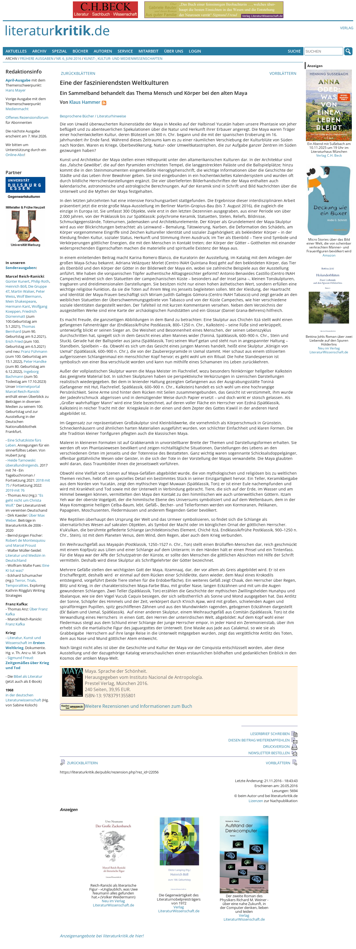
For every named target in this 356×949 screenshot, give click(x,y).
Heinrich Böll (16, 286)
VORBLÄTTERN (284, 73)
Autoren (103, 51)
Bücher (80, 51)
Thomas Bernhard (20, 329)
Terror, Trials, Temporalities (21, 583)
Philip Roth (40, 281)
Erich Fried (14, 341)
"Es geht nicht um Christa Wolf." (24, 500)
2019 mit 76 (15, 490)
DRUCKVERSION (280, 746)
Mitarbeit (149, 51)
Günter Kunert (17, 281)
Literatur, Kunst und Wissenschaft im (25, 642)
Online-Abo (15, 154)
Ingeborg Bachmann (22, 374)
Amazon (329, 255)
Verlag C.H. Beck (329, 155)
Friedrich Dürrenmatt (21, 314)
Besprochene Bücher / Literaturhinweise (93, 116)
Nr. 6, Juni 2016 (68, 58)
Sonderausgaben (21, 267)
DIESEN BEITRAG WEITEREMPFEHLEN (263, 740)
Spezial (59, 51)
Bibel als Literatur (28, 676)
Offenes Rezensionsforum (27, 117)
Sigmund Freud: (27, 662)
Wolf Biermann (29, 296)
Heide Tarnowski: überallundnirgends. (22, 463)
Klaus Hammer (84, 102)
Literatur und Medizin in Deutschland (25, 558)
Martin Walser (22, 291)
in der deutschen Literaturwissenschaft (23, 697)
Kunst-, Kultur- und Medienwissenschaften (123, 58)
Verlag (346, 27)
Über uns (173, 51)
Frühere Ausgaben (36, 58)
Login (195, 51)
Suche (294, 51)
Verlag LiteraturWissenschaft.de (178, 908)
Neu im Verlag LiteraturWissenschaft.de (113, 902)
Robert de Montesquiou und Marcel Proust (25, 543)
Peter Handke (35, 361)
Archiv (39, 51)
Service (125, 51)
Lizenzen (256, 800)
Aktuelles (16, 51)
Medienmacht (17, 108)
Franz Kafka (15, 624)
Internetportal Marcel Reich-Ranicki (23, 389)
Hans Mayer (16, 90)
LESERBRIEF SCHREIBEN (274, 733)
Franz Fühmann (34, 351)
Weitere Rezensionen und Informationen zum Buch (138, 706)
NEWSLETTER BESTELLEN (273, 752)
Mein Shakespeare (21, 301)
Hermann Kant (18, 306)
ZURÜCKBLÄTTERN (77, 73)
